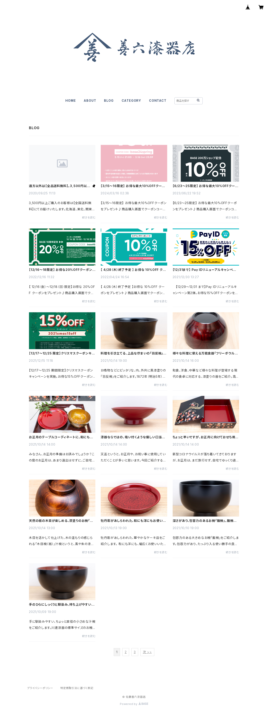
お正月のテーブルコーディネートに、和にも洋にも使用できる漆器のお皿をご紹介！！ (61, 437)
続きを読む (88, 217)
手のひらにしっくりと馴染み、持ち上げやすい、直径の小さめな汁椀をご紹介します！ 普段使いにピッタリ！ (62, 604)
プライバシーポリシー (40, 688)
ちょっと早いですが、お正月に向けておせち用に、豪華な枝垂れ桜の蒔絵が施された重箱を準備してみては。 (206, 437)
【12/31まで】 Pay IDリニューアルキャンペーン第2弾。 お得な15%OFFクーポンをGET (204, 269)
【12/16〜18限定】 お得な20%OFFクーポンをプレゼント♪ (62, 269)
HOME (70, 100)
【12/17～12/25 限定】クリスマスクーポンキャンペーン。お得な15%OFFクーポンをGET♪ (61, 353)
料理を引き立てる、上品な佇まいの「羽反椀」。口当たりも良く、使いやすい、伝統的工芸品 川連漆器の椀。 (134, 353)
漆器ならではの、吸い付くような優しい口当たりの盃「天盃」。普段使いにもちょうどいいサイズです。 (133, 437)
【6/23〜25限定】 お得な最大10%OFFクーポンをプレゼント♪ (205, 186)
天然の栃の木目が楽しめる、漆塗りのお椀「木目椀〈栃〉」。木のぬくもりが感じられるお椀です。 (61, 520)
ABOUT (90, 100)
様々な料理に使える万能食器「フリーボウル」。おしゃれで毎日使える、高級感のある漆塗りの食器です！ (205, 353)
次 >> (147, 652)
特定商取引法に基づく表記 (76, 688)
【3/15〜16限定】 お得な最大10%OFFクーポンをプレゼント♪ (133, 186)
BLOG (108, 100)
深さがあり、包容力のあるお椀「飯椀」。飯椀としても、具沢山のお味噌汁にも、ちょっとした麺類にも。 (205, 520)
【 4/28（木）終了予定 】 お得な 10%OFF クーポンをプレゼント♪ (133, 269)
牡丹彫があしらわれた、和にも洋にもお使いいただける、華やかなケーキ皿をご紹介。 (133, 520)
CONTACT (157, 100)
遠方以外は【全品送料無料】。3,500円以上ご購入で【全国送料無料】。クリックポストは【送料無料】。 (59, 186)
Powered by (134, 704)
